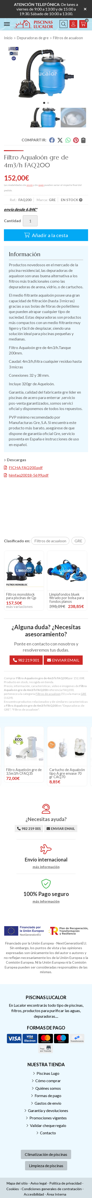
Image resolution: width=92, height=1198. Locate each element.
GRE (83, 694)
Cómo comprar (48, 1080)
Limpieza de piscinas (46, 1165)
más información (46, 867)
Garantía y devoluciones (48, 1110)
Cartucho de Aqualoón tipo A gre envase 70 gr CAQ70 (67, 773)
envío (29, 184)
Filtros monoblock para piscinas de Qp (21, 596)
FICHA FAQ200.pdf (26, 467)
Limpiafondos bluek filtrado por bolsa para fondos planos (66, 598)
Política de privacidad (65, 1183)
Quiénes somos (48, 1088)
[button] (44, 103)
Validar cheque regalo (48, 1125)
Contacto (48, 1132)
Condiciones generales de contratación (52, 1189)
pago (41, 184)
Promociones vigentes (48, 1117)
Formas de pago (48, 1095)
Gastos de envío (48, 1103)
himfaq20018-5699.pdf (29, 475)
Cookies (12, 1189)
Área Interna (56, 1194)
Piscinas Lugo (48, 1073)
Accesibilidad (34, 1194)
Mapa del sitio (17, 1183)
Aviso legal (38, 1183)
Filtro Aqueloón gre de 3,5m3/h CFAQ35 (24, 771)
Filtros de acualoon (48, 694)
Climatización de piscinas (46, 1154)
